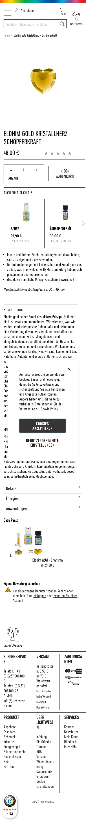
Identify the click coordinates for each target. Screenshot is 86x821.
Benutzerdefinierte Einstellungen (42, 442)
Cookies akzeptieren (42, 425)
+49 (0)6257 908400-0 (15, 675)
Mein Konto (71, 736)
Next (83, 223)
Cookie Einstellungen (45, 783)
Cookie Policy (49, 408)
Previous (5, 223)
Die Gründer (43, 741)
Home (7, 35)
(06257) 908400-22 (14, 688)
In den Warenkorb (64, 173)
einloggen (39, 595)
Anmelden (24, 10)
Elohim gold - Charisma (47, 560)
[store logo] (74, 18)
